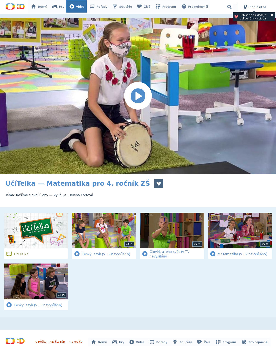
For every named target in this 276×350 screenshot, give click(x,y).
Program (166, 7)
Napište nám (58, 341)
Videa (78, 7)
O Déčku (41, 341)
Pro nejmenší (194, 7)
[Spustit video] (138, 96)
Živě (144, 7)
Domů (40, 7)
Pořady (99, 7)
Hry (59, 7)
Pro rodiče (76, 341)
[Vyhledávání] (229, 7)
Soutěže (123, 7)
